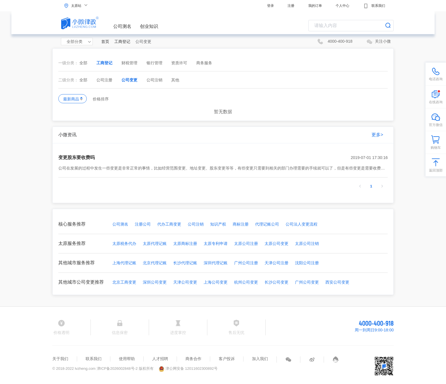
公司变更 (130, 80)
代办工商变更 (169, 224)
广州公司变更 (307, 282)
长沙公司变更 (276, 282)
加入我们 (260, 358)
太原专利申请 (216, 243)
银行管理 (155, 63)
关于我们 (60, 358)
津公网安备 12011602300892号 (188, 368)
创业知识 (149, 26)
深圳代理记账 (216, 263)
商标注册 (241, 224)
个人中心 (342, 6)
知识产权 (218, 224)
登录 (270, 6)
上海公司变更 (216, 282)
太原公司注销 (307, 243)
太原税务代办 (124, 243)
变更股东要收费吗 (223, 157)
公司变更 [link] (143, 41)
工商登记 (104, 63)
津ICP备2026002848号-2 (117, 368)
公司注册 (104, 80)
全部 (83, 63)
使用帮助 (127, 358)
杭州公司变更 (246, 282)
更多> (377, 134)
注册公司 (143, 224)
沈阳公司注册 (307, 263)
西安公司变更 (337, 282)
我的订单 (315, 6)
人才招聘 (160, 358)
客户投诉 (227, 358)
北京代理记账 (155, 263)
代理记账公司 (267, 224)
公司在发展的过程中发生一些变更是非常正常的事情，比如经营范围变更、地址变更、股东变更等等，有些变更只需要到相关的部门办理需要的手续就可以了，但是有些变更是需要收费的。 (223, 168)
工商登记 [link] (122, 41)
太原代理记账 (155, 243)
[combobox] (351, 25)
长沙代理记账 (185, 263)
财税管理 (130, 63)
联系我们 (374, 6)
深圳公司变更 (155, 282)
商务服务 (204, 63)
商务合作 (193, 358)
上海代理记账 (124, 263)
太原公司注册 (246, 243)
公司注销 (155, 80)
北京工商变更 (124, 282)
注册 (291, 6)
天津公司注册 (276, 263)
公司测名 (122, 26)
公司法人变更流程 (301, 224)
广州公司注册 (246, 263)
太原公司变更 (276, 243)
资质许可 (179, 63)
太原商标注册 (185, 243)
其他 (175, 80)
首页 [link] (105, 41)
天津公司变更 (185, 282)
